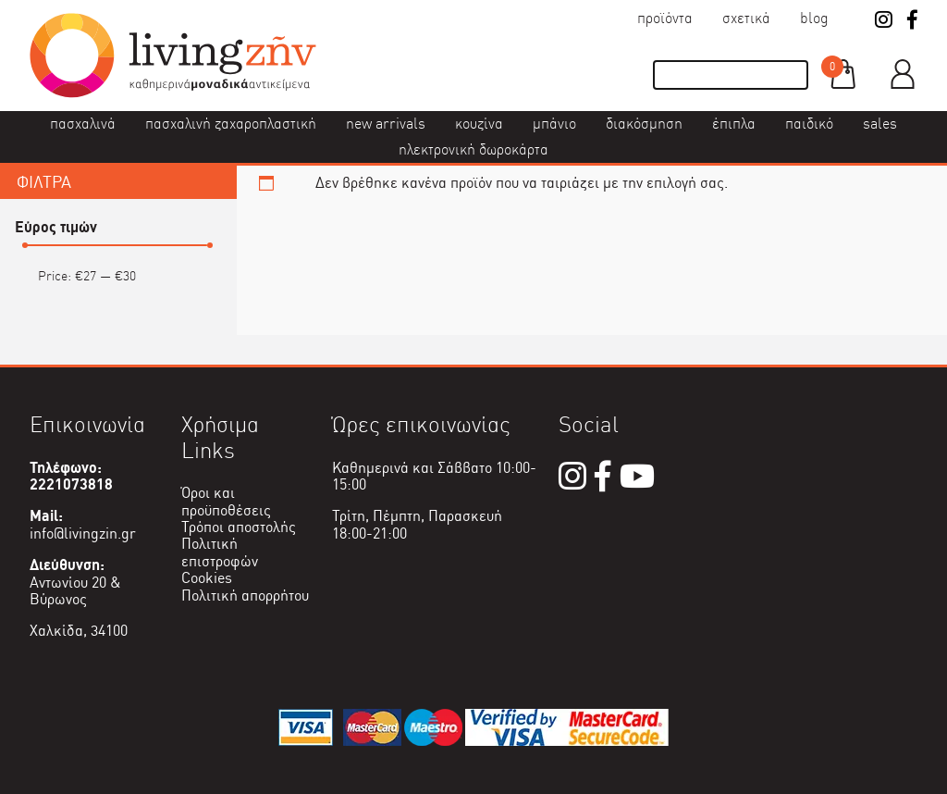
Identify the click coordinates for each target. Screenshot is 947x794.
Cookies (206, 578)
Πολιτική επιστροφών (219, 552)
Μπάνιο (554, 123)
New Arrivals (385, 123)
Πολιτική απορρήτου (245, 595)
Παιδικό (809, 123)
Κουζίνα (479, 123)
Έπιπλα (734, 123)
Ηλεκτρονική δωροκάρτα (473, 149)
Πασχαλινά (83, 123)
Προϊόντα (665, 18)
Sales (880, 123)
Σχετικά (746, 18)
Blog (814, 18)
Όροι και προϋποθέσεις (226, 501)
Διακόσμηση (644, 123)
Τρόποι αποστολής (238, 527)
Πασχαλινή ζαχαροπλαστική (230, 123)
